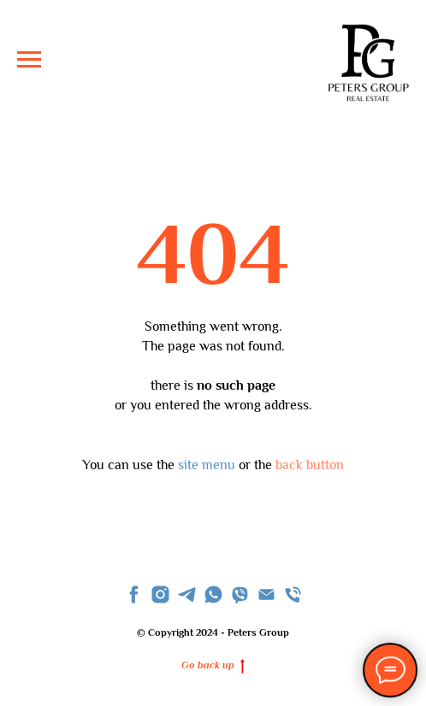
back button (309, 465)
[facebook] (134, 594)
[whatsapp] (213, 594)
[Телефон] (293, 594)
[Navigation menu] (29, 59)
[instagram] (160, 594)
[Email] (266, 594)
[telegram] (187, 594)
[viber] (240, 594)
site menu (206, 465)
